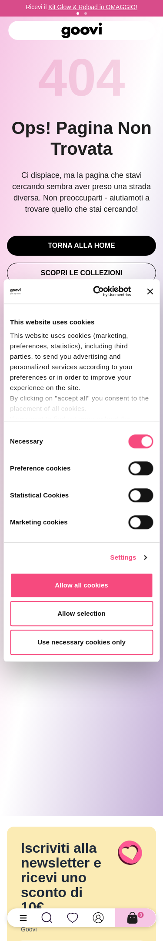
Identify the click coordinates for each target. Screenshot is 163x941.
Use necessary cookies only (81, 642)
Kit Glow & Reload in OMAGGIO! (92, 6)
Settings (123, 557)
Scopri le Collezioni (82, 273)
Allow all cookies (81, 585)
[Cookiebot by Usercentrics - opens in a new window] (97, 291)
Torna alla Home (81, 245)
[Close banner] (150, 291)
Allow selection (81, 613)
